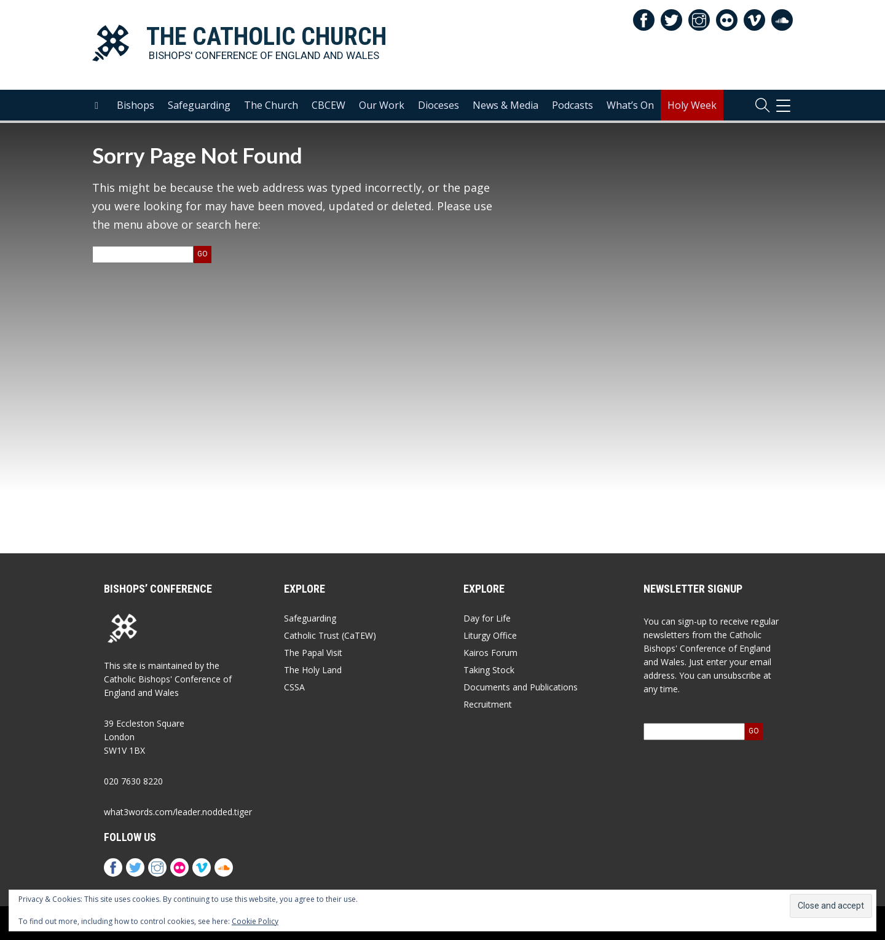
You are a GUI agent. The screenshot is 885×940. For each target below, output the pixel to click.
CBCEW (328, 105)
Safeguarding (199, 105)
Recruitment (487, 704)
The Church (271, 105)
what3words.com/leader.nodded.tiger (178, 812)
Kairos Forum (490, 652)
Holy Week (692, 105)
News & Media (505, 105)
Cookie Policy (255, 921)
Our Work (381, 105)
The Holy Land (313, 670)
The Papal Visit (313, 652)
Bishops (135, 105)
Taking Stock (488, 670)
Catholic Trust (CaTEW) (330, 635)
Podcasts (572, 105)
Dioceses (438, 105)
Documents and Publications (520, 687)
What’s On (630, 105)
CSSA (294, 687)
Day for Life (487, 618)
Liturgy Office (490, 635)
